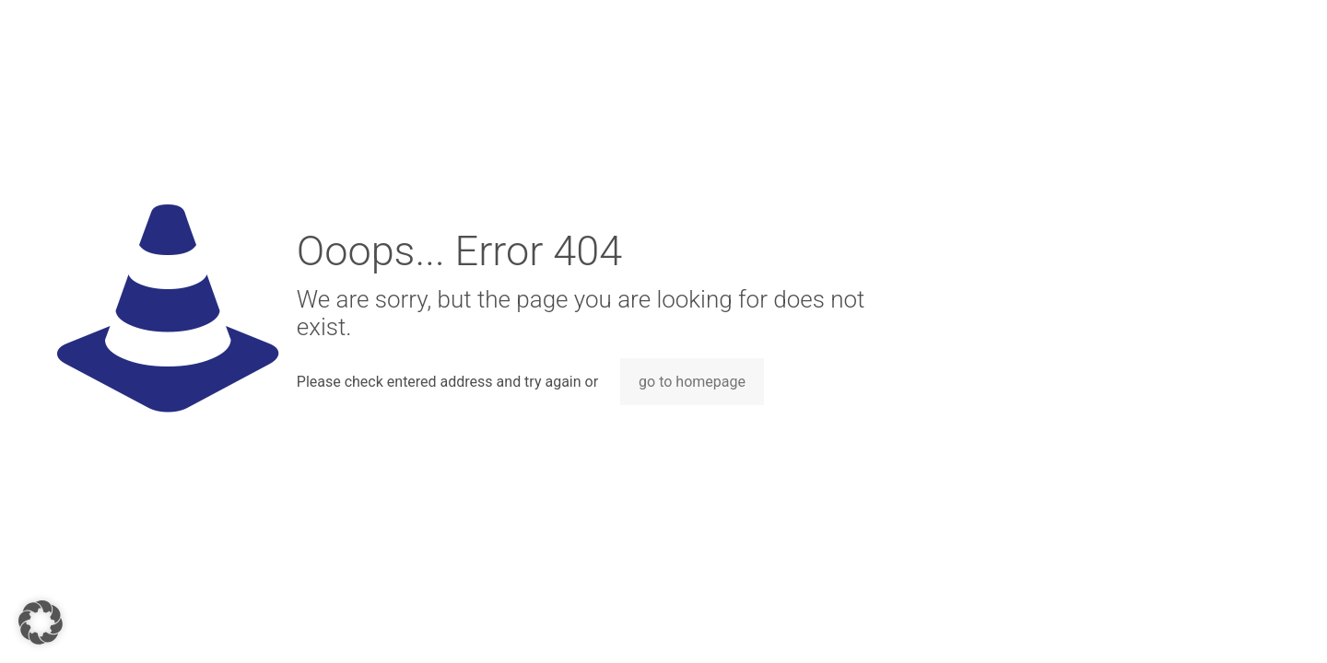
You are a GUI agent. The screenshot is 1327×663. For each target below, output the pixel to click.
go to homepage (692, 381)
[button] (40, 622)
